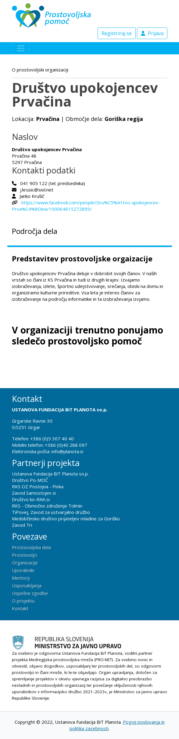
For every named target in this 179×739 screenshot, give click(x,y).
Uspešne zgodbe (30, 593)
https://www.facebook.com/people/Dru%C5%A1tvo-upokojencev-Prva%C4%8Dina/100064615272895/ (86, 205)
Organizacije (25, 562)
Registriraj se (117, 33)
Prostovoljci (24, 555)
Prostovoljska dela (31, 547)
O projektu (23, 601)
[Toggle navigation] (20, 48)
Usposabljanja (26, 585)
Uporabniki (23, 570)
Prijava (152, 33)
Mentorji (21, 578)
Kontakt (20, 608)
